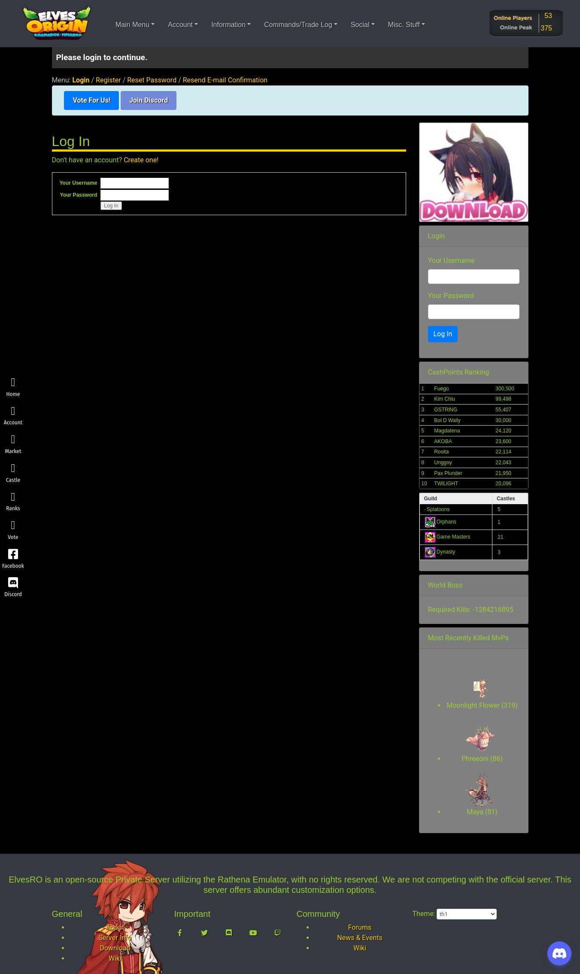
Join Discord (148, 100)
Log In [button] (443, 334)
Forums (359, 927)
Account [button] (180, 24)
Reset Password (151, 80)
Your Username (78, 183)
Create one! (141, 160)
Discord (13, 587)
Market (13, 444)
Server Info (115, 938)
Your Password (78, 195)
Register (108, 80)
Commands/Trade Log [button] (298, 24)
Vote (13, 530)
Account (13, 415)
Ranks (13, 501)
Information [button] (228, 24)
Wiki (115, 958)
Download (115, 948)
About (115, 927)
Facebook (13, 558)
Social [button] (360, 24)
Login (80, 80)
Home (13, 387)
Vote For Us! (91, 100)
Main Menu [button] (132, 24)
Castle (13, 473)
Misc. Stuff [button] (404, 24)
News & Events (359, 938)
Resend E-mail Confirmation (225, 80)
